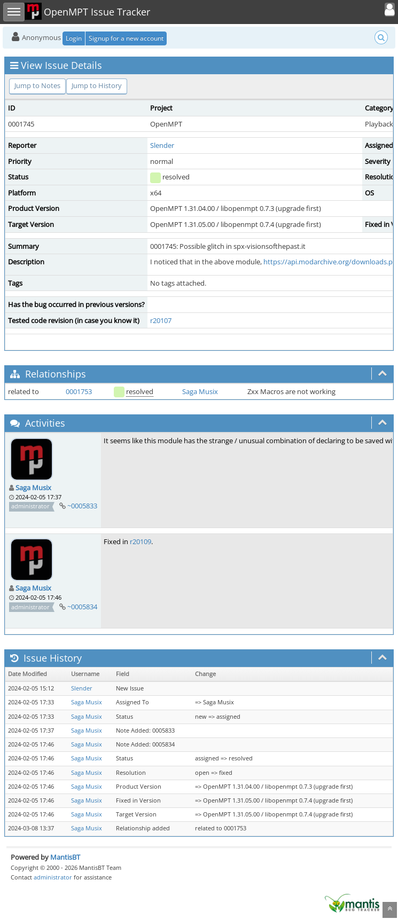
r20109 (140, 541)
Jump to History (97, 85)
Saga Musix (200, 391)
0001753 (79, 391)
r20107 (160, 320)
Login (74, 38)
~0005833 (82, 505)
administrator (53, 877)
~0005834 (82, 606)
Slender (162, 145)
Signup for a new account (126, 38)
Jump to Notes (37, 85)
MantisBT (65, 857)
